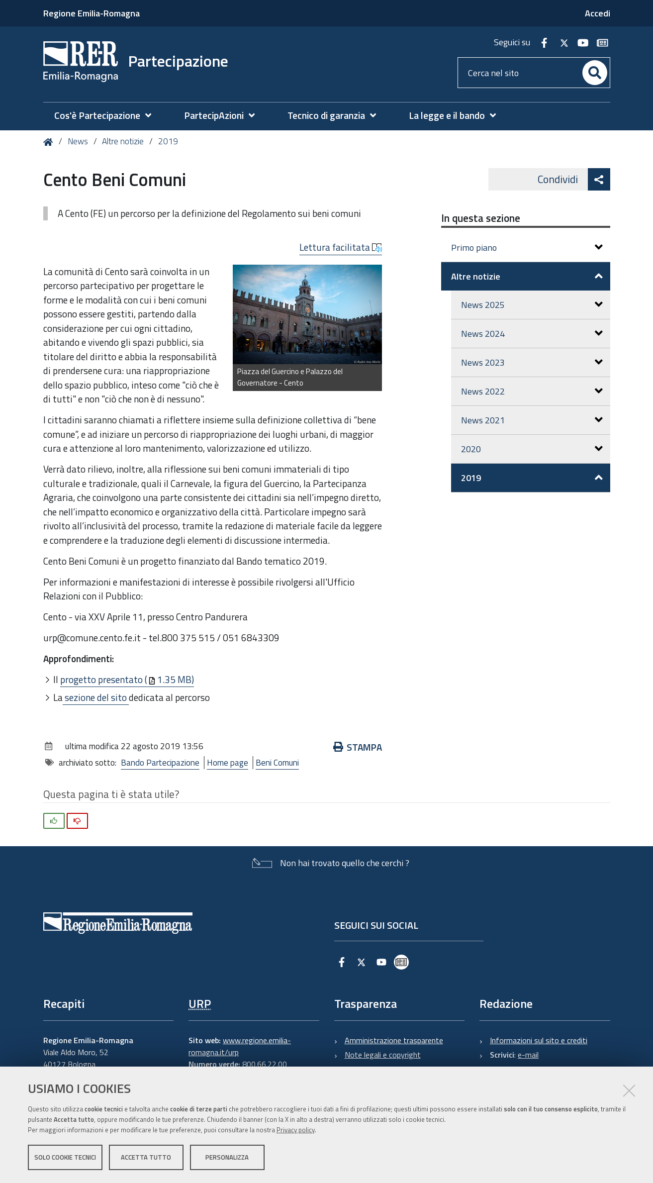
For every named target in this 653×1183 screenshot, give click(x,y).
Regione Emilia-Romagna (91, 13)
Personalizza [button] (227, 1157)
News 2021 (532, 420)
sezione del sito (96, 697)
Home (50, 142)
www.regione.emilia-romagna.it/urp (239, 1046)
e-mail (528, 1055)
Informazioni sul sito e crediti (538, 1040)
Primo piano (527, 247)
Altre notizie (123, 141)
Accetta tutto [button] (146, 1157)
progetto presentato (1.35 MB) (127, 679)
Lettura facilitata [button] (340, 247)
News (78, 141)
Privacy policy (296, 1130)
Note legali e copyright (383, 1055)
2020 (532, 449)
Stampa (357, 747)
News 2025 (532, 304)
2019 (168, 141)
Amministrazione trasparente (394, 1040)
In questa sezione (480, 218)
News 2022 (532, 391)
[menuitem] (107, 115)
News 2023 (532, 362)
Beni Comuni (277, 762)
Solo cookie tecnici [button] (65, 1157)
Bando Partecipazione (160, 762)
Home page (227, 762)
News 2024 (532, 333)
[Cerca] (594, 72)
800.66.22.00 (264, 1064)
